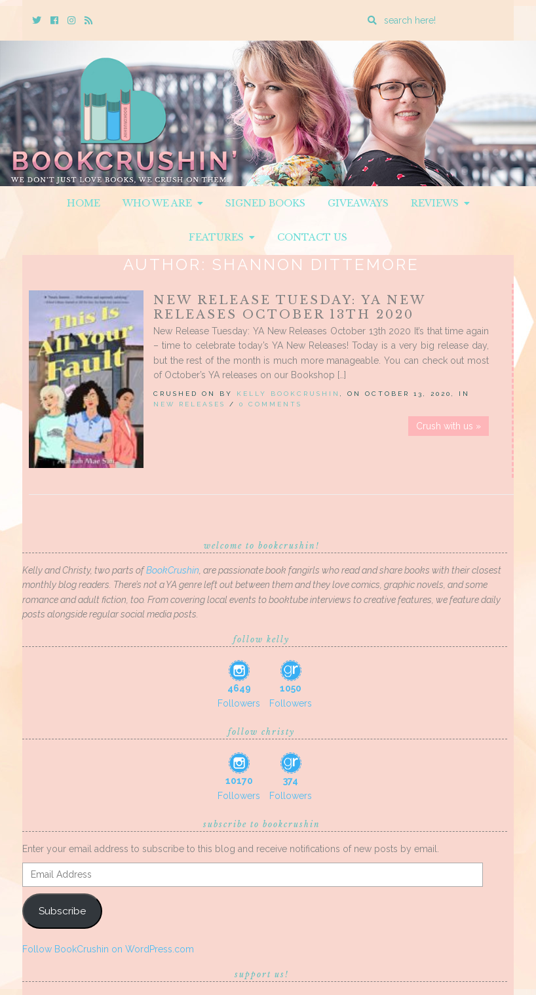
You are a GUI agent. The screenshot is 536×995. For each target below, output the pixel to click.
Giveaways (358, 203)
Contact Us (312, 237)
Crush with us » (448, 426)
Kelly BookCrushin (288, 393)
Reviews (440, 203)
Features (222, 237)
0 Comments (270, 404)
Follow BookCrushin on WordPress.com (108, 949)
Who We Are (163, 203)
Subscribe (62, 911)
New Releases (189, 404)
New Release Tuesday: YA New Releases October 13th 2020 (289, 307)
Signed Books (265, 203)
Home (83, 203)
